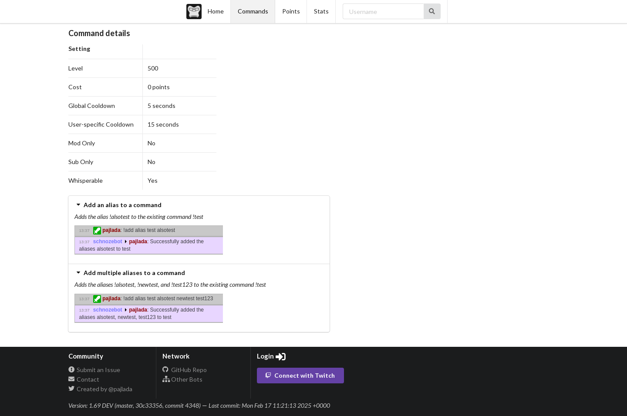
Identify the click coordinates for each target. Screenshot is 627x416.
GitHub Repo (184, 369)
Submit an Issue (94, 369)
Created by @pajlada (100, 389)
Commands (253, 11)
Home (205, 11)
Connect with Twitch (300, 375)
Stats (321, 11)
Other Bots (182, 379)
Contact (84, 379)
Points (291, 11)
